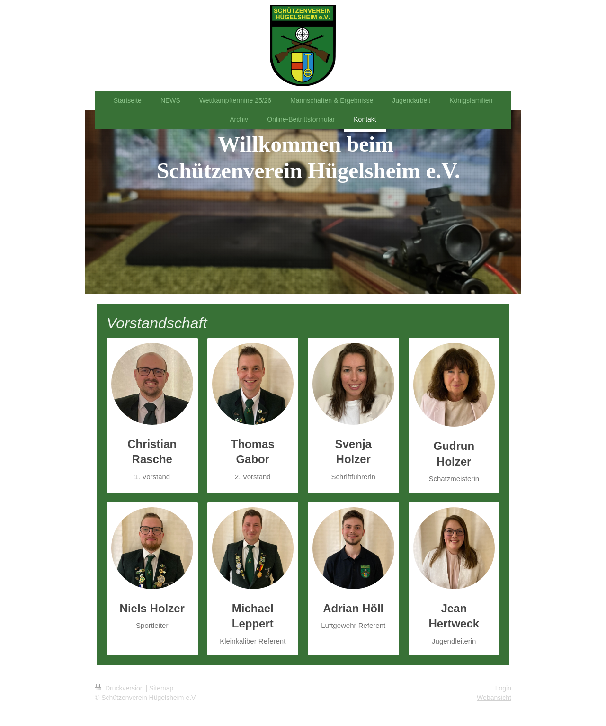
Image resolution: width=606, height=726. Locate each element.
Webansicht (494, 697)
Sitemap (161, 688)
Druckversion (120, 688)
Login (503, 688)
